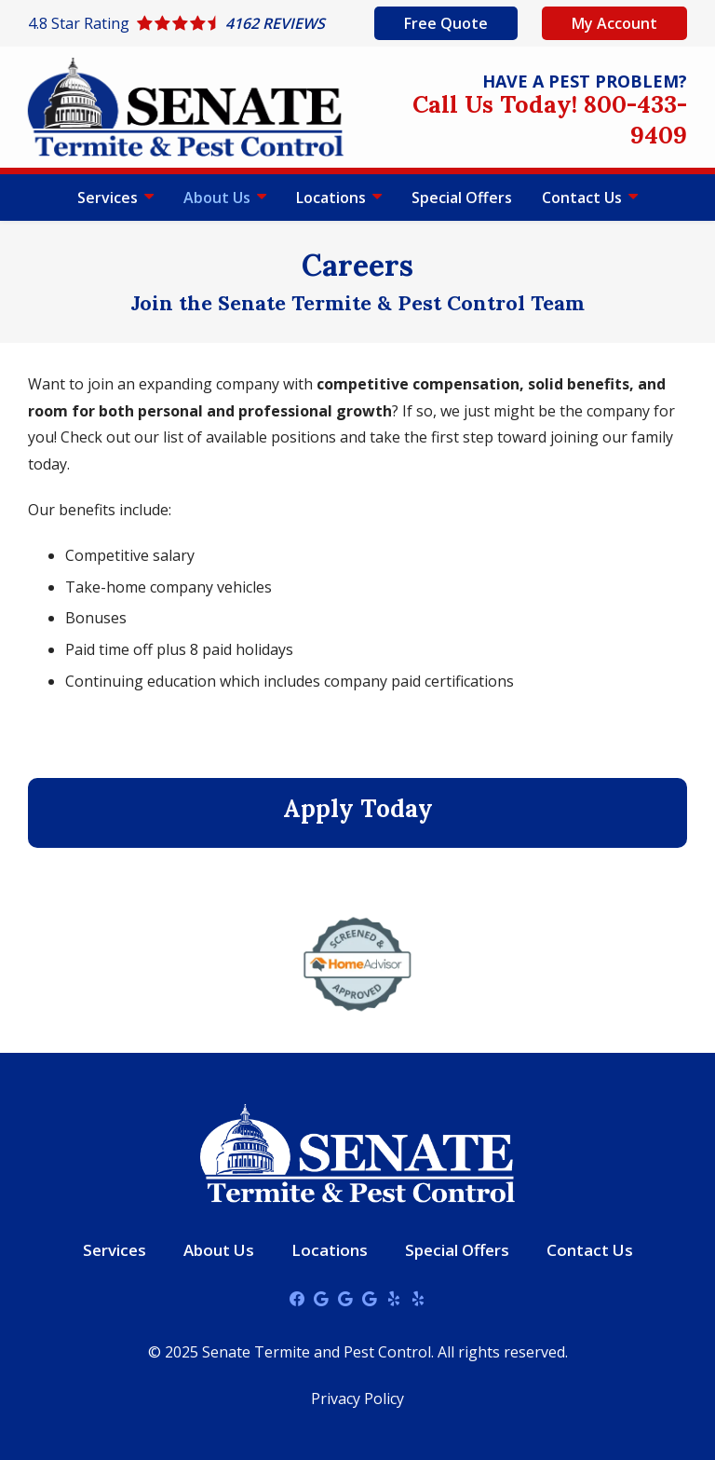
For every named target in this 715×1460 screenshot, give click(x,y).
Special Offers (461, 197)
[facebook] (297, 1298)
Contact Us (584, 197)
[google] (321, 1298)
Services (109, 197)
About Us (218, 197)
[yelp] (394, 1298)
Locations (333, 197)
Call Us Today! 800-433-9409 (549, 119)
